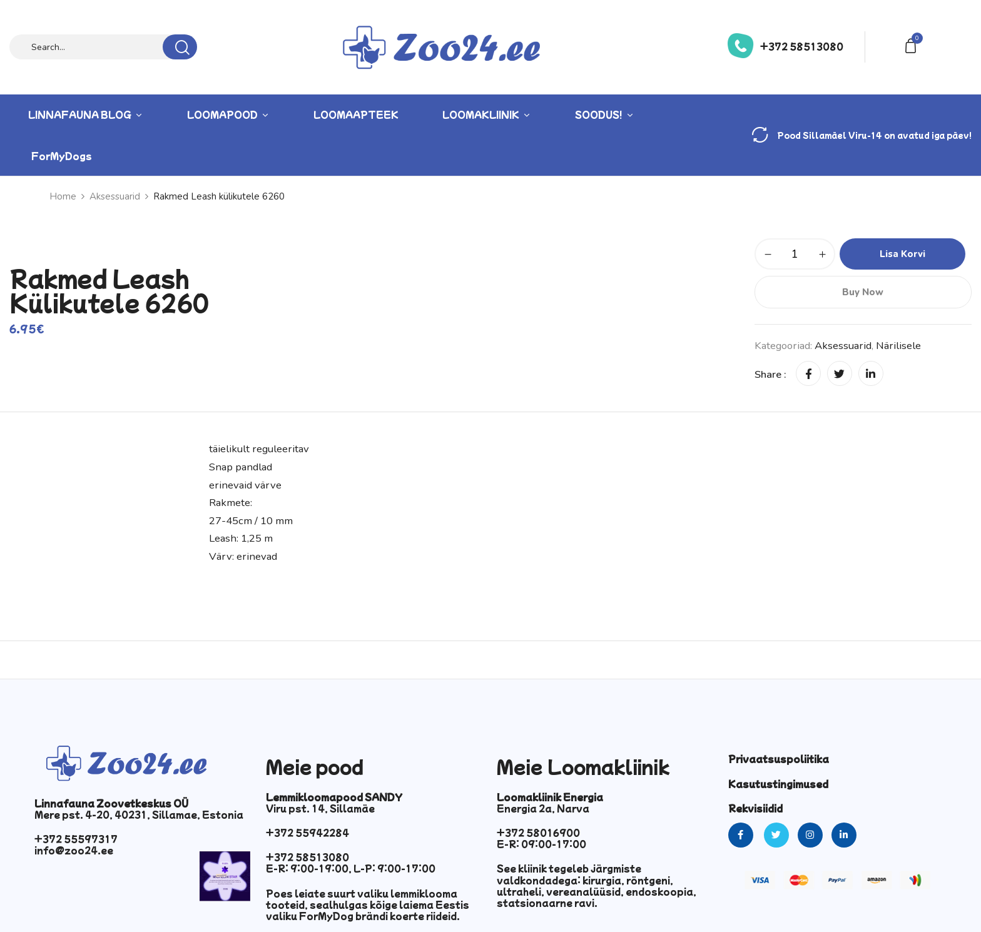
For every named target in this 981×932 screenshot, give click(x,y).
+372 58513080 (801, 46)
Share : (770, 374)
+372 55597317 (76, 839)
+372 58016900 (538, 832)
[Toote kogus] (795, 254)
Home (62, 196)
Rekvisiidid (755, 808)
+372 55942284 (307, 832)
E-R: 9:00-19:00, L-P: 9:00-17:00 (350, 868)
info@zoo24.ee (73, 850)
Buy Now (862, 292)
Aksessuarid (114, 196)
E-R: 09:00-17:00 (541, 844)
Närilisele (898, 345)
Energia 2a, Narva (543, 808)
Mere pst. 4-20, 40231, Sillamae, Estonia (138, 814)
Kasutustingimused (778, 784)
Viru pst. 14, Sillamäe (320, 808)
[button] (913, 45)
